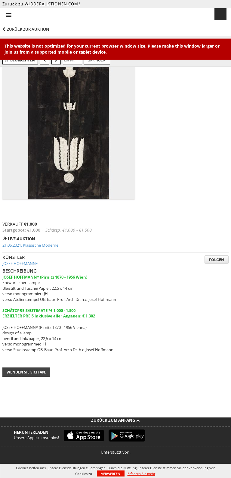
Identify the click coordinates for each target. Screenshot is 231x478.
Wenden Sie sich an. (26, 372)
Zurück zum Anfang (115, 420)
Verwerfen (110, 473)
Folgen (216, 259)
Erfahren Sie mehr (141, 473)
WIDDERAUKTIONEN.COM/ (52, 4)
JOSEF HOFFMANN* (20, 263)
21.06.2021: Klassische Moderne (30, 245)
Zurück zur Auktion (28, 29)
